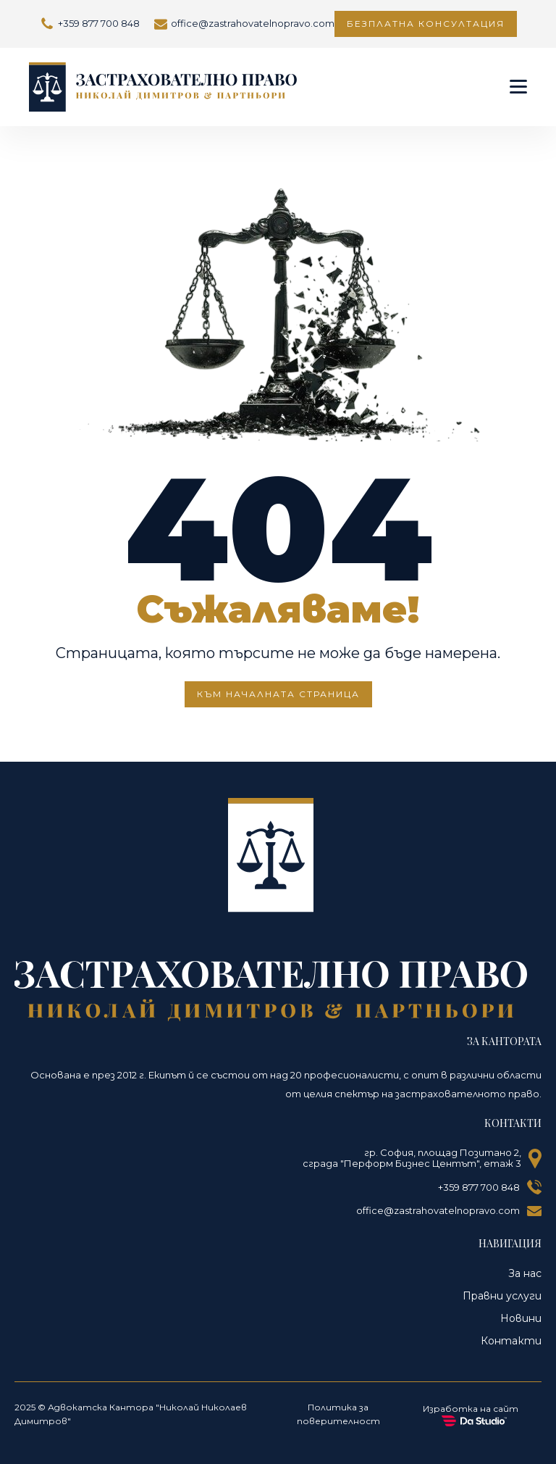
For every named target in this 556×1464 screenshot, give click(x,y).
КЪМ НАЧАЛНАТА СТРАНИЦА (278, 694)
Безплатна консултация (426, 23)
